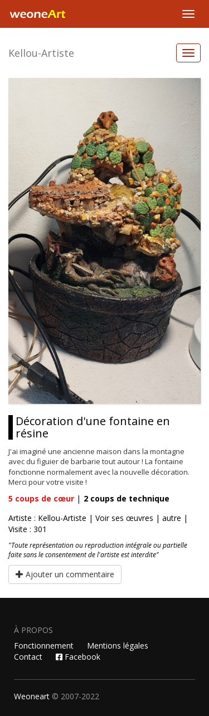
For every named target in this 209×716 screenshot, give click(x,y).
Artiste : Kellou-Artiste (47, 518)
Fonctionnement (44, 645)
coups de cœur (41, 498)
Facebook (78, 656)
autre (171, 518)
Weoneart (32, 696)
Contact (28, 656)
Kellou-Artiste (41, 53)
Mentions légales (117, 645)
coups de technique (126, 498)
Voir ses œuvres (124, 518)
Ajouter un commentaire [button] (65, 574)
